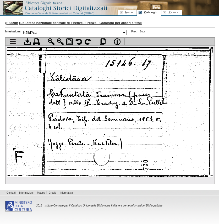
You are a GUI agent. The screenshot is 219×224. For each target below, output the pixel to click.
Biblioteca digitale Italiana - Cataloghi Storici (55, 7)
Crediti (52, 192)
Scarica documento (27, 41)
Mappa (41, 192)
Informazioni (26, 192)
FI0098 (11, 23)
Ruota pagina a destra (88, 41)
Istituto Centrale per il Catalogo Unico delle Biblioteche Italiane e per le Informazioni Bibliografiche (103, 205)
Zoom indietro (60, 41)
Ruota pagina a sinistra (78, 41)
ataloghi (150, 12)
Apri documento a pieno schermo (102, 41)
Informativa (66, 192)
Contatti (11, 192)
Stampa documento (36, 41)
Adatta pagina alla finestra (69, 41)
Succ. (143, 31)
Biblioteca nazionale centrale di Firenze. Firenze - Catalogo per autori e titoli (80, 23)
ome (129, 12)
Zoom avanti (51, 41)
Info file (117, 41)
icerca (173, 12)
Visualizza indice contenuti (12, 41)
